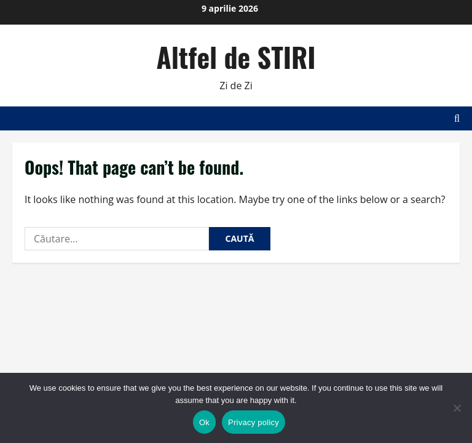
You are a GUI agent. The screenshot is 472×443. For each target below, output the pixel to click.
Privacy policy (253, 422)
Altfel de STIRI (235, 57)
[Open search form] (457, 118)
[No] (456, 408)
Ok (204, 422)
